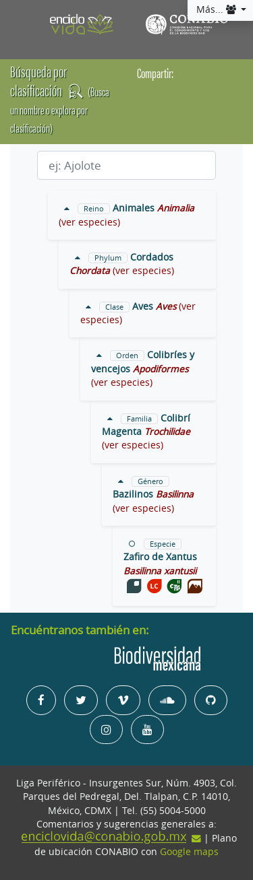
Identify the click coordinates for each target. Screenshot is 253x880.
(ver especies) (89, 222)
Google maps (189, 852)
